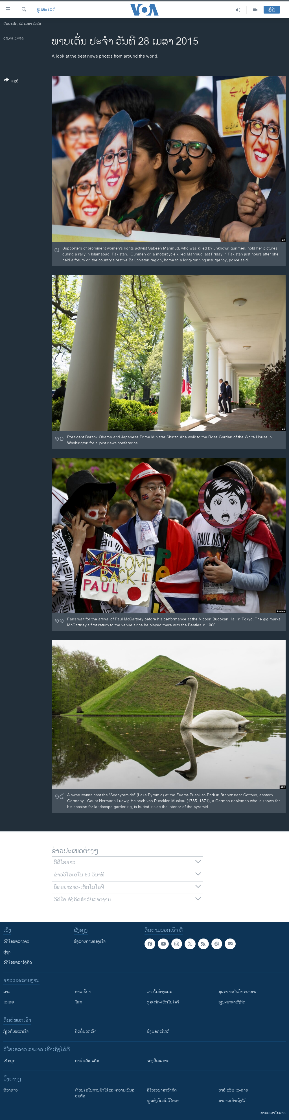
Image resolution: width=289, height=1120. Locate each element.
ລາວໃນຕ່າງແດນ (159, 992)
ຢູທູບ (7, 952)
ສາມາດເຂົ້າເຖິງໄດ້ (232, 1101)
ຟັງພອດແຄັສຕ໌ (158, 1031)
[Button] (11, 81)
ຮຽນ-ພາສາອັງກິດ (231, 1002)
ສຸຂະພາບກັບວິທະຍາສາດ (237, 992)
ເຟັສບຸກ (9, 1061)
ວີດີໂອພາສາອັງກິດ (17, 962)
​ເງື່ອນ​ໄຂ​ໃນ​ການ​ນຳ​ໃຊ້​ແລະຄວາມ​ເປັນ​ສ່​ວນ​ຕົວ (104, 1093)
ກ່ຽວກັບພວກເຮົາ (16, 1031)
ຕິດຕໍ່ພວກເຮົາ (85, 1031)
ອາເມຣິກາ (83, 992)
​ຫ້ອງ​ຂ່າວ (10, 1090)
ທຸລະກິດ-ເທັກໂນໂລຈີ (163, 1002)
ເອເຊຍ (8, 1002)
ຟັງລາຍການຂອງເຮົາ (90, 941)
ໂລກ (78, 1002)
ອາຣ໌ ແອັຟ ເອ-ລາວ (233, 1090)
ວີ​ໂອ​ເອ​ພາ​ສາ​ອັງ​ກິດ (162, 1090)
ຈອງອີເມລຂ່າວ (158, 1061)
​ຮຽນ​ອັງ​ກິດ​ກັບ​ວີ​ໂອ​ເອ (163, 1101)
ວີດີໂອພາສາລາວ (16, 941)
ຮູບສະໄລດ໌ (45, 9)
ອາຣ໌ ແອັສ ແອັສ (87, 1061)
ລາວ (6, 992)
